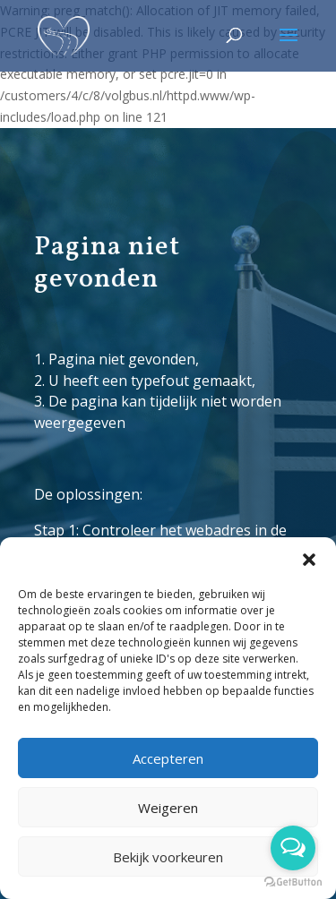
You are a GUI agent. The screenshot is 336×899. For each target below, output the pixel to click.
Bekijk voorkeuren (168, 857)
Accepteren (168, 758)
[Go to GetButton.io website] (293, 881)
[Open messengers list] (293, 848)
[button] (309, 560)
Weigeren (168, 808)
